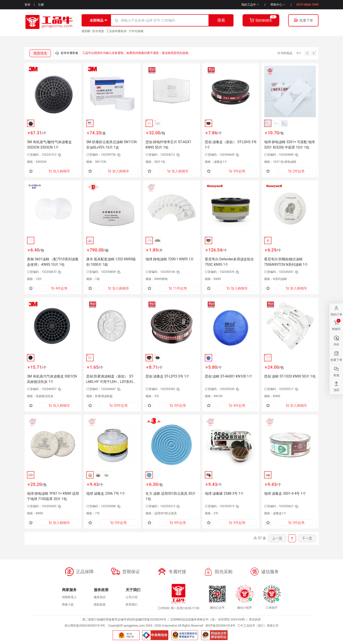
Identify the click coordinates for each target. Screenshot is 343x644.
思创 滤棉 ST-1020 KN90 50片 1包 (290, 376)
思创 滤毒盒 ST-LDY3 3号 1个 (167, 376)
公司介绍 (131, 597)
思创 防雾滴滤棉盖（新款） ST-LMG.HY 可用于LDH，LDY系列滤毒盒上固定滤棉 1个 (111, 379)
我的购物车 (260, 20)
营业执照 (255, 619)
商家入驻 (68, 604)
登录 (27, 4)
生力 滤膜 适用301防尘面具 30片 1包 (171, 496)
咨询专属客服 (66, 53)
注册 (41, 4)
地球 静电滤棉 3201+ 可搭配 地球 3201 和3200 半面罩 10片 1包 (289, 144)
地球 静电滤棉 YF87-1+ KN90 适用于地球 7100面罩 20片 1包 (53, 496)
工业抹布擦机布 (116, 31)
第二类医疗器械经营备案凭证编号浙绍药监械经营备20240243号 (124, 619)
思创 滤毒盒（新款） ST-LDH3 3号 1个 (231, 144)
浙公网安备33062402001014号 (84, 625)
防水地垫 (98, 31)
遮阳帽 (86, 31)
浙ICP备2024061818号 (220, 625)
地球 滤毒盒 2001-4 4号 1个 (285, 493)
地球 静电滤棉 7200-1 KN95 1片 (170, 259)
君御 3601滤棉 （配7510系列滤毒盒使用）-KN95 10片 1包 (52, 261)
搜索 (221, 20)
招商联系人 (69, 597)
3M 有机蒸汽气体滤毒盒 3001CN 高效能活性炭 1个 (52, 379)
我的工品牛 (250, 4)
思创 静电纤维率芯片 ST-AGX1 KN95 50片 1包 (168, 144)
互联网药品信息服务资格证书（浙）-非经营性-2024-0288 (207, 619)
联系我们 (131, 604)
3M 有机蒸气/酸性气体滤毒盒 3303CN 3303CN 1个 (49, 144)
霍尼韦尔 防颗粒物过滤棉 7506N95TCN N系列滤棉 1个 (286, 261)
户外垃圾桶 (136, 31)
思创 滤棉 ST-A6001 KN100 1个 (228, 376)
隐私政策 (100, 604)
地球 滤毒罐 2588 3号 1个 (224, 493)
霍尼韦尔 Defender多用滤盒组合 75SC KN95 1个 (229, 261)
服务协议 (100, 597)
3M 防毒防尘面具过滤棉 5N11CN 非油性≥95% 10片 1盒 (111, 144)
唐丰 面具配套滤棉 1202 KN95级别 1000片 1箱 (111, 261)
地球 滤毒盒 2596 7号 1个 (105, 493)
